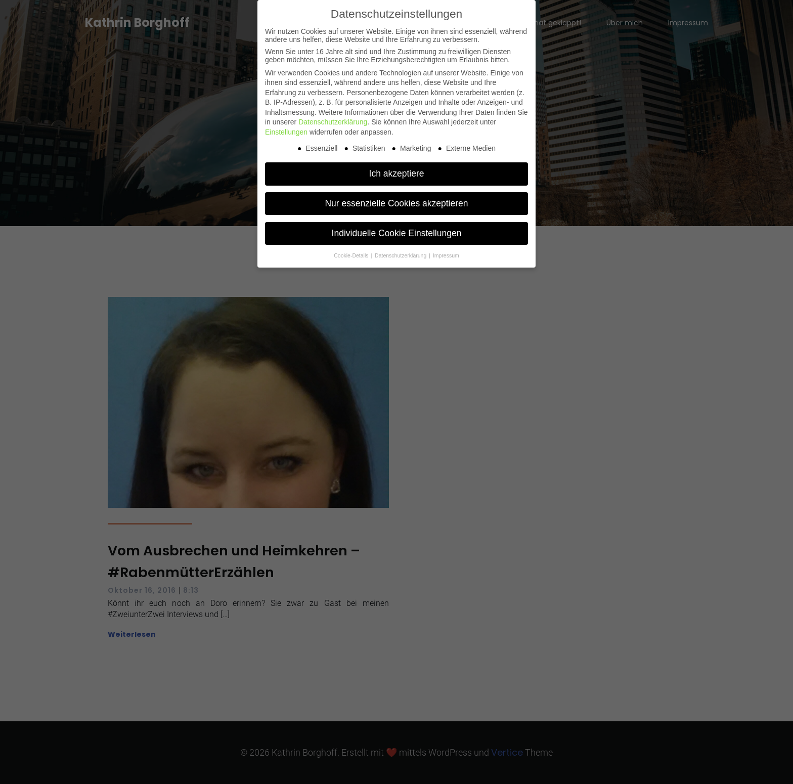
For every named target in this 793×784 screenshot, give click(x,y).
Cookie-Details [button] (352, 255)
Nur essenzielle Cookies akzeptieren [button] (396, 203)
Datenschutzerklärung (332, 122)
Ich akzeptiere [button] (396, 173)
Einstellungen (286, 132)
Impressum (446, 255)
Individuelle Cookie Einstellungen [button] (397, 233)
